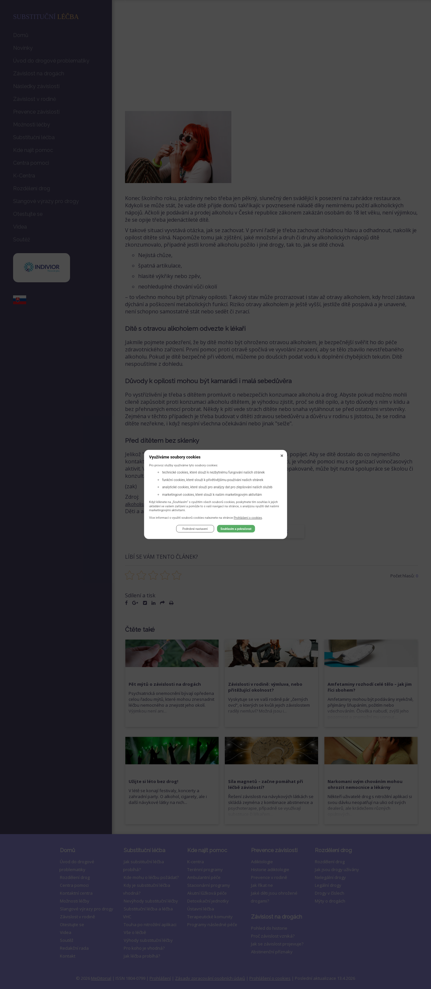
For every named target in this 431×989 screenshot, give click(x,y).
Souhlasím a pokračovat (236, 529)
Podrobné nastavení (194, 529)
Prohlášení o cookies (248, 518)
